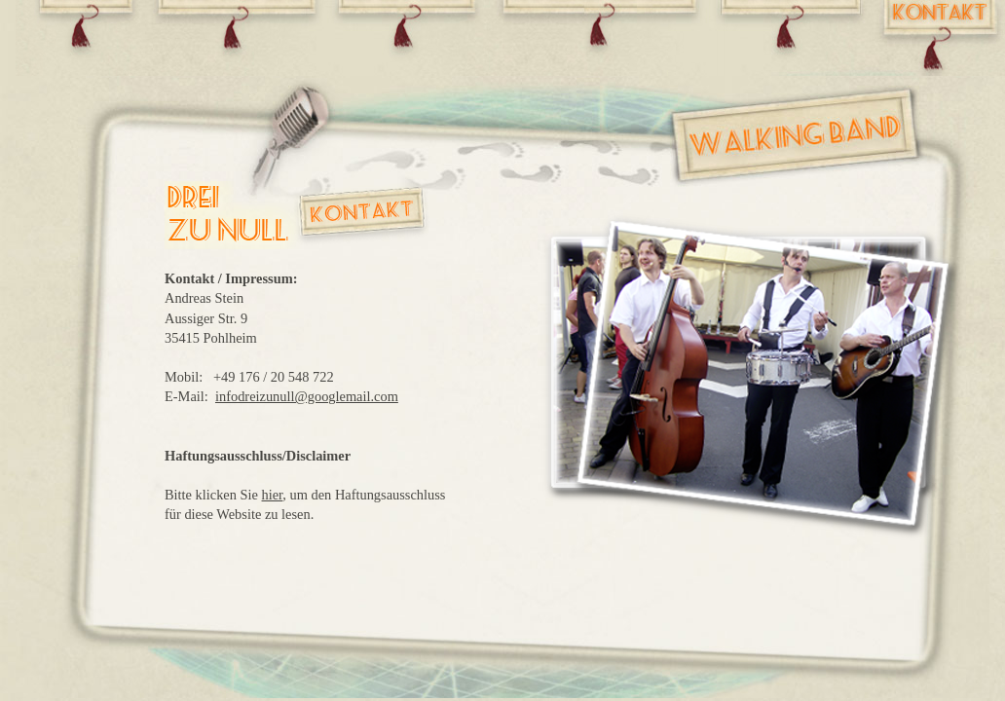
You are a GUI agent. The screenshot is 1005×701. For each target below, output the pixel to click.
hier (272, 494)
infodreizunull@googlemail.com (306, 396)
